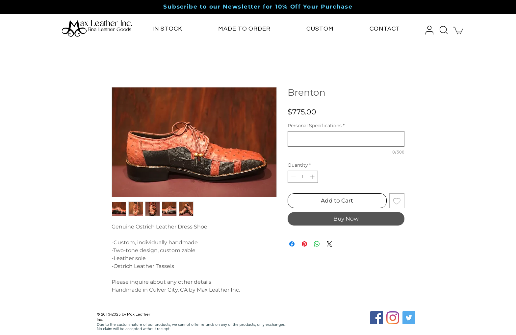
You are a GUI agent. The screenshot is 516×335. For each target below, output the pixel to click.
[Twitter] (408, 317)
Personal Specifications (316, 126)
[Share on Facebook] (292, 244)
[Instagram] (392, 317)
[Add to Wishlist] (396, 200)
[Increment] (313, 176)
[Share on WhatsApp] (317, 244)
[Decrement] (293, 176)
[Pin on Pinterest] (304, 244)
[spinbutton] (303, 176)
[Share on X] (329, 244)
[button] (257, 6)
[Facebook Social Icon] (376, 317)
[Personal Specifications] (346, 139)
